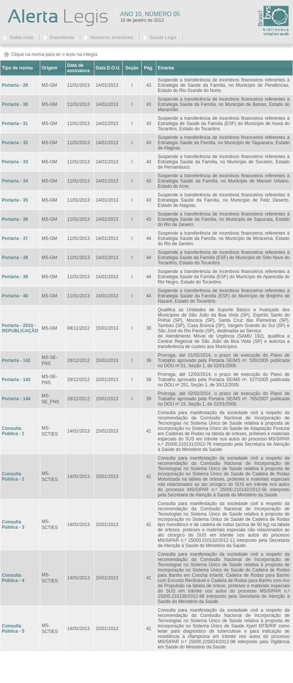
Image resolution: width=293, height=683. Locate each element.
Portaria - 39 (15, 276)
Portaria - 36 (15, 219)
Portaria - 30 (15, 104)
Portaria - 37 (15, 238)
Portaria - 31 (15, 123)
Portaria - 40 (15, 296)
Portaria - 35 (15, 200)
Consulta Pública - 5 (13, 628)
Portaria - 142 (16, 360)
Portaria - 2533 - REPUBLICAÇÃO (20, 328)
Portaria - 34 (15, 181)
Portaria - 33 (15, 161)
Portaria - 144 (16, 398)
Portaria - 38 (15, 257)
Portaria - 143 (16, 379)
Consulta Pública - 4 (13, 578)
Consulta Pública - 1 (13, 431)
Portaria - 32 (15, 142)
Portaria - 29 (15, 85)
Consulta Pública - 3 (13, 524)
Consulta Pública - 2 (13, 476)
